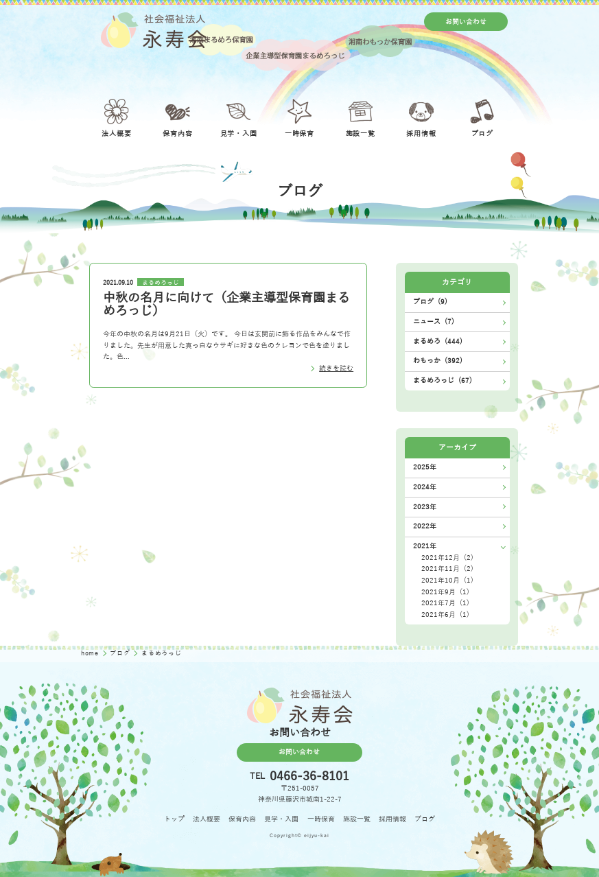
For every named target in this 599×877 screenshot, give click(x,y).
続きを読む (336, 368)
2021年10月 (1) (447, 580)
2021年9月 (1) (445, 592)
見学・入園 (281, 819)
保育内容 (242, 819)
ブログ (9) (430, 301)
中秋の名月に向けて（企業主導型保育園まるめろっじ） (226, 304)
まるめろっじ (160, 282)
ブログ (121, 653)
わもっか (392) (437, 360)
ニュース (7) (433, 321)
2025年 (424, 467)
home (91, 653)
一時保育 (321, 819)
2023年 (424, 507)
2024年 (424, 487)
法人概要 (206, 819)
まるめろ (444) (437, 341)
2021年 (424, 546)
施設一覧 (357, 819)
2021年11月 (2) (447, 568)
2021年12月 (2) (447, 557)
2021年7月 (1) (445, 603)
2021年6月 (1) (445, 614)
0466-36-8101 (309, 776)
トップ (174, 819)
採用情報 (392, 819)
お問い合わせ (465, 21)
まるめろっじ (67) (442, 380)
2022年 (424, 526)
